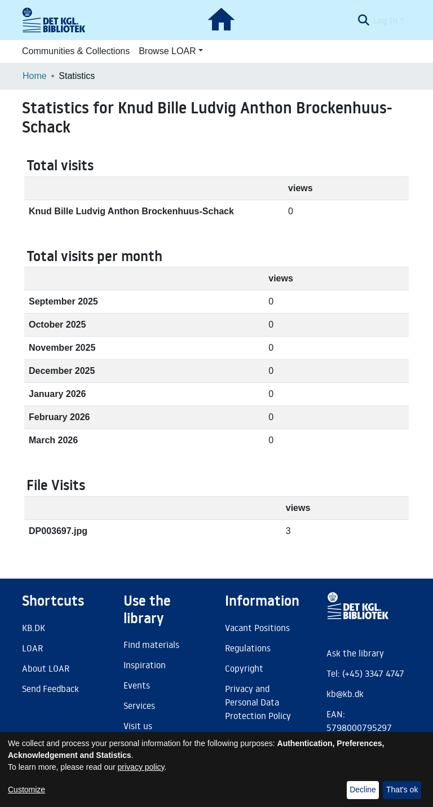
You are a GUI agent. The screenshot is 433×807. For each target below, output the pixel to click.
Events (136, 685)
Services (139, 705)
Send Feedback (50, 688)
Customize (26, 789)
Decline (363, 789)
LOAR (32, 648)
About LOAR (45, 668)
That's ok (402, 789)
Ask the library (355, 653)
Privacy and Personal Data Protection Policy (258, 702)
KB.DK (33, 627)
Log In (385, 20)
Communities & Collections (76, 51)
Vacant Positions (257, 627)
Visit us (137, 725)
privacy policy (141, 766)
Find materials (151, 644)
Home (35, 76)
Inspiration (144, 665)
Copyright (244, 668)
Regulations (248, 648)
